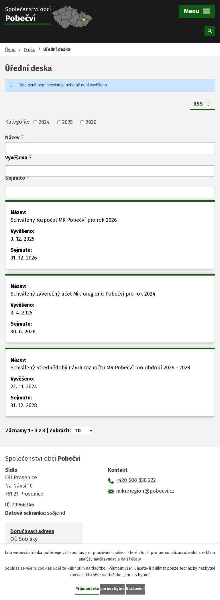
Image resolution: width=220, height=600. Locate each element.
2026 (91, 122)
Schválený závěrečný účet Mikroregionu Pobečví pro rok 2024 (83, 294)
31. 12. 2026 (24, 258)
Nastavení (135, 588)
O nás (29, 49)
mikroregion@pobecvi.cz (145, 491)
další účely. (131, 559)
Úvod (10, 49)
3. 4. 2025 (21, 313)
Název (12, 137)
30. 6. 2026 (23, 331)
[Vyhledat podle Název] (110, 148)
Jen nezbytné (112, 588)
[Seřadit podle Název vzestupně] (22, 135)
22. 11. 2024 (24, 386)
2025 (67, 122)
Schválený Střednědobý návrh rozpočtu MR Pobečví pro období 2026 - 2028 (100, 368)
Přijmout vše (87, 588)
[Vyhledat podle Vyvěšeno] (110, 171)
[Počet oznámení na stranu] (83, 430)
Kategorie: (17, 122)
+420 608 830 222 (136, 480)
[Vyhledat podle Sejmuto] (110, 192)
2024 (44, 122)
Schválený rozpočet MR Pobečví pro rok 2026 (64, 220)
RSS (202, 104)
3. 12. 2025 (22, 239)
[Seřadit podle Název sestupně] (22, 137)
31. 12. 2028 (24, 405)
